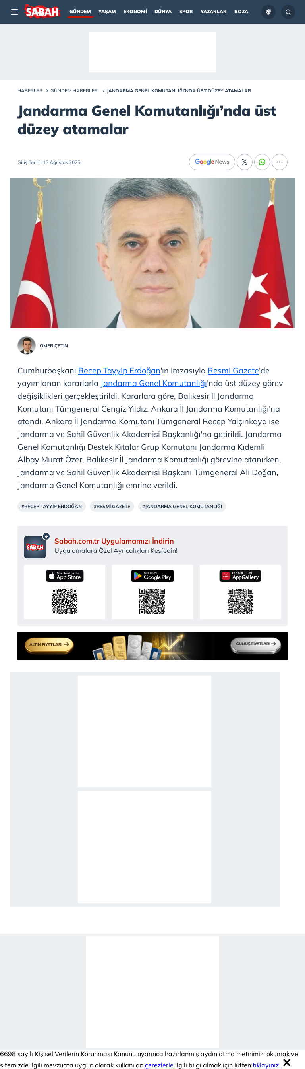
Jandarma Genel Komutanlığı (153, 383)
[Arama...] (288, 12)
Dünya (163, 11)
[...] (280, 162)
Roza (241, 11)
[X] (245, 162)
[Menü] (16, 12)
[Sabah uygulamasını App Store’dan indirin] (64, 592)
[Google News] (212, 162)
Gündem (80, 11)
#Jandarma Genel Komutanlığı (182, 506)
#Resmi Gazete (112, 506)
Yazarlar (214, 11)
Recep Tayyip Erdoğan (119, 370)
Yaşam (107, 11)
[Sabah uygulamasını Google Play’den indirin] (152, 592)
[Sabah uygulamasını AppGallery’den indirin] (240, 592)
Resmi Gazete (233, 370)
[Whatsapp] (262, 162)
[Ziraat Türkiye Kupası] (268, 12)
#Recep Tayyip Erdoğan (51, 506)
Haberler (29, 91)
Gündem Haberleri (74, 91)
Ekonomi (135, 11)
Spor (186, 11)
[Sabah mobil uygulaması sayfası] (37, 545)
